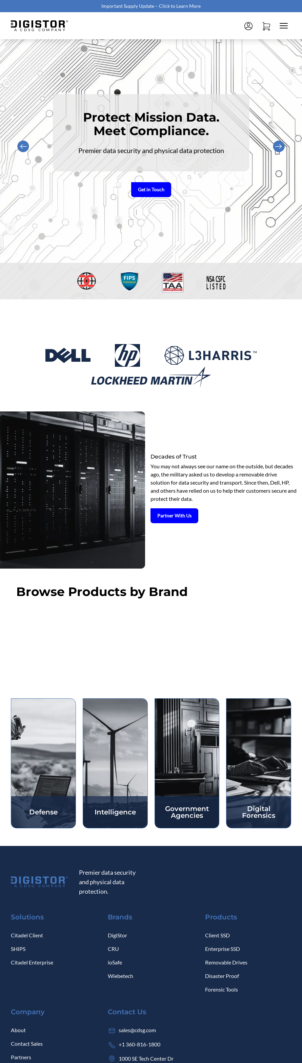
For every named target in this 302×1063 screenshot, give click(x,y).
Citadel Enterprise (32, 962)
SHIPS (18, 948)
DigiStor (117, 935)
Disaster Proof (222, 976)
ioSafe (115, 962)
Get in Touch (151, 189)
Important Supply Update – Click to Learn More (151, 6)
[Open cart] (266, 25)
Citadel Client (27, 935)
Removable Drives (226, 962)
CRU (113, 948)
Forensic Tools (221, 989)
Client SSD (217, 935)
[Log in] (248, 25)
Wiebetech (120, 976)
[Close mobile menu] (283, 25)
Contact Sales (27, 1043)
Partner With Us (176, 515)
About (18, 1030)
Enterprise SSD (222, 948)
